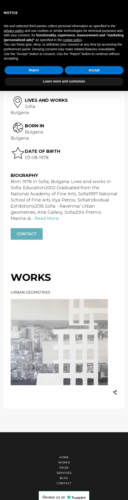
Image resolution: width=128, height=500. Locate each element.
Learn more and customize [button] (64, 81)
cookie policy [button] (72, 40)
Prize (64, 467)
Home (64, 457)
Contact (27, 234)
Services (64, 472)
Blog (64, 478)
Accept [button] (94, 70)
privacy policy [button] (14, 31)
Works (64, 462)
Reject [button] (34, 70)
